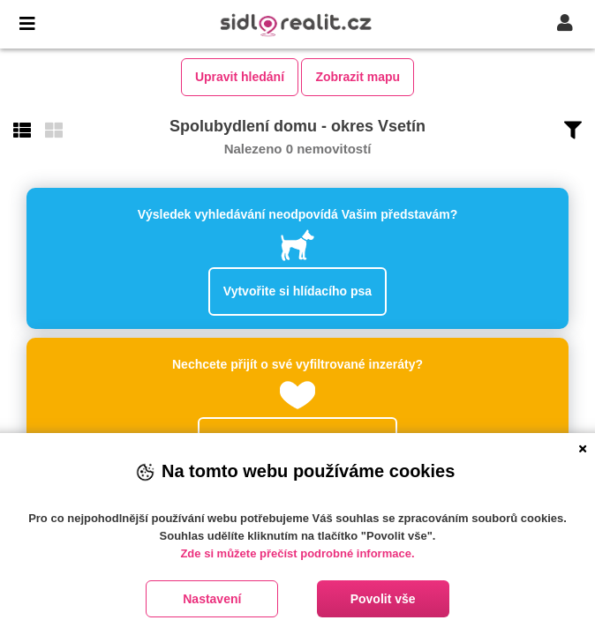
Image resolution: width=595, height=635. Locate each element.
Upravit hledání (239, 77)
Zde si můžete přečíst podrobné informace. (297, 553)
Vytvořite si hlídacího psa (297, 291)
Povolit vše (383, 599)
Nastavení (212, 599)
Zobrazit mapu (357, 77)
